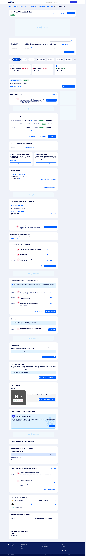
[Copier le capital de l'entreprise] (31, 127)
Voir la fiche (53, 206)
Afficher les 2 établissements (49, 187)
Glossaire (42, 548)
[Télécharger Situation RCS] (55, 120)
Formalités (29, 2)
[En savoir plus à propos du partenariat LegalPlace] (32, 500)
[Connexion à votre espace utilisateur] (73, 2)
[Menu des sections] (10, 59)
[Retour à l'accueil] (12, 545)
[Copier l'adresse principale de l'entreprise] (72, 41)
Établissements (41, 59)
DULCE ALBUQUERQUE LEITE (19, 460)
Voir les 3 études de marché (49, 489)
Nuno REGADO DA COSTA (55, 44)
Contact (31, 59)
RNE (54, 48)
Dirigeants (50, 59)
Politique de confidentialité (66, 554)
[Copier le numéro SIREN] (17, 41)
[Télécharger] (54, 250)
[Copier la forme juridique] (32, 48)
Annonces (68, 59)
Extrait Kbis (52, 136)
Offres (35, 2)
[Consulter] (51, 250)
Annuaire (22, 550)
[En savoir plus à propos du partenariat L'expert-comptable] (32, 507)
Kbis (24, 59)
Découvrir (52, 426)
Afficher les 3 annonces (50, 311)
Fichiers (22, 548)
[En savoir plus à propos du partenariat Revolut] (32, 504)
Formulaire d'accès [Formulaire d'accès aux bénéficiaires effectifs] (14, 238)
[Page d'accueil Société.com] (11, 2)
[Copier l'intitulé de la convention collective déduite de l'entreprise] (31, 124)
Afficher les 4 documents (50, 266)
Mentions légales (48, 51)
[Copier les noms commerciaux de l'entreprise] (31, 131)
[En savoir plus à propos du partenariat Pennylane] (55, 504)
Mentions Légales (74, 554)
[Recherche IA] (16, 59)
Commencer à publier (52, 286)
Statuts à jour (58, 52)
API (21, 551)
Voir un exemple (54, 94)
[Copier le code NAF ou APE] (48, 44)
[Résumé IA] (47, 250)
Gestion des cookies (58, 554)
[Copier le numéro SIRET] (20, 44)
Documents (59, 59)
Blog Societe (63, 546)
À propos (46, 554)
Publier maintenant (39, 311)
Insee (51, 48)
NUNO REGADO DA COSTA (31, 460)
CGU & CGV (51, 554)
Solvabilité (71, 13)
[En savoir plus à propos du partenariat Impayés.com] (55, 500)
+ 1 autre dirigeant (64, 44)
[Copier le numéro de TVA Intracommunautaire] (18, 48)
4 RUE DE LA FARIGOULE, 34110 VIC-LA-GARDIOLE (60, 41)
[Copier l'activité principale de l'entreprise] (31, 120)
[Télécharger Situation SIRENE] (55, 124)
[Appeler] (63, 13)
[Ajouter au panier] (51, 100)
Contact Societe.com (44, 546)
